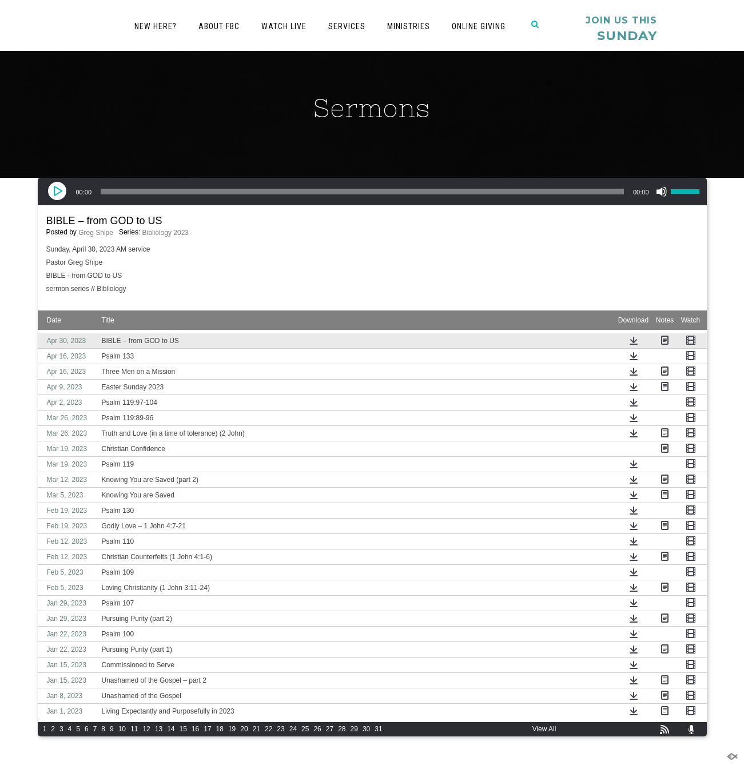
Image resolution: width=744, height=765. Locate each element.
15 (182, 729)
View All (544, 729)
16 (195, 729)
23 (280, 729)
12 (146, 729)
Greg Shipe (95, 233)
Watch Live (284, 26)
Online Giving (479, 26)
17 (207, 729)
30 (366, 729)
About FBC (219, 26)
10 (122, 729)
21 (256, 729)
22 (268, 729)
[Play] (57, 191)
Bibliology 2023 (165, 233)
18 (220, 729)
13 (158, 729)
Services (346, 26)
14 (170, 729)
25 (305, 729)
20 (244, 729)
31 (378, 729)
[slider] (362, 191)
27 (329, 729)
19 (232, 729)
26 (317, 729)
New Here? (155, 26)
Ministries (408, 26)
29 (354, 729)
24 (293, 729)
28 (341, 729)
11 (134, 729)
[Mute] (661, 191)
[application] (372, 191)
